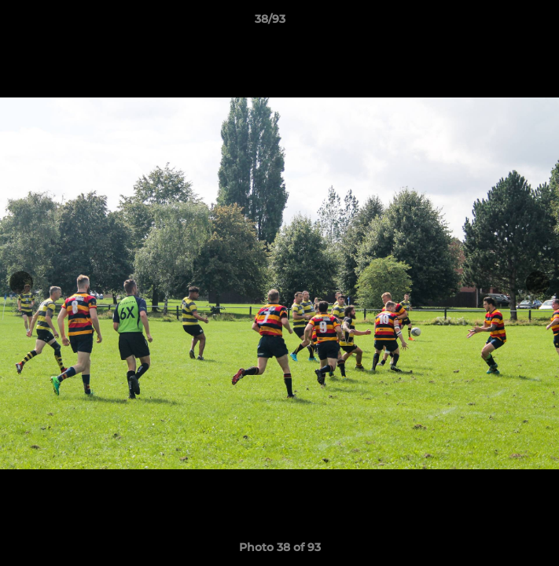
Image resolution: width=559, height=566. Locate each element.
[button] (502, 23)
